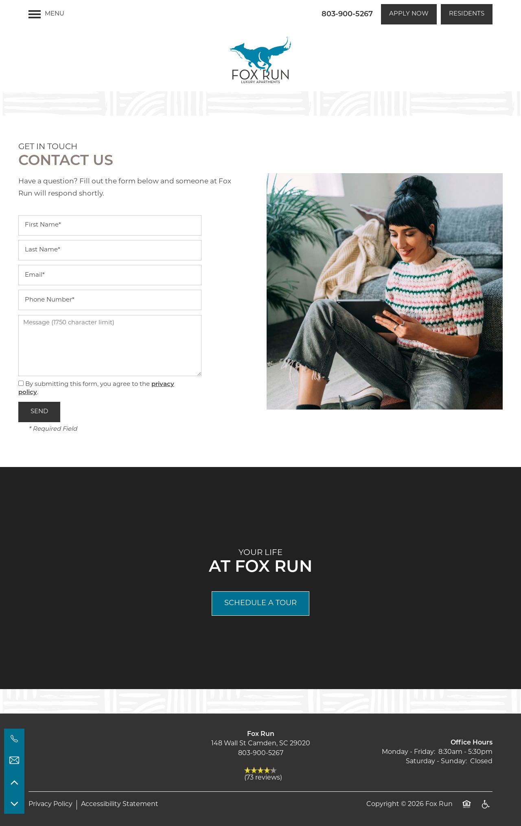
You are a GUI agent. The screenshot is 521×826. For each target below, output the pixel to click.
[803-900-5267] (14, 739)
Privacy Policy (50, 804)
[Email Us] (14, 760)
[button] (409, 14)
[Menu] (46, 14)
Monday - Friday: (408, 752)
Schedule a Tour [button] (260, 603)
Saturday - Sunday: (436, 761)
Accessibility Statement (119, 804)
